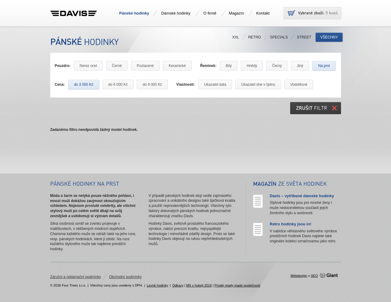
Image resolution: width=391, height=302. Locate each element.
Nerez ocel (88, 66)
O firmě (210, 13)
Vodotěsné (298, 84)
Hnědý (252, 66)
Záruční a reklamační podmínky (75, 277)
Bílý (229, 66)
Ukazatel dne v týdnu (258, 84)
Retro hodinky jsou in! (290, 224)
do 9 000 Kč (152, 84)
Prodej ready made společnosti (237, 285)
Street (304, 37)
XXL (235, 37)
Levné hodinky (157, 285)
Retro (254, 37)
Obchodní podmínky (125, 277)
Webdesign (298, 275)
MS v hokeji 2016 (199, 285)
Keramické (177, 66)
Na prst (324, 66)
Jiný (300, 66)
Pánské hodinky (134, 13)
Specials (279, 37)
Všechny (329, 37)
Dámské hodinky (175, 13)
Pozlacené (145, 66)
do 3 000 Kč (83, 84)
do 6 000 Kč (118, 84)
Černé (117, 66)
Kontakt (263, 13)
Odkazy (177, 285)
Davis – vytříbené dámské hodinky (302, 196)
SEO (314, 275)
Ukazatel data (215, 84)
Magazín (236, 13)
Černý (277, 66)
